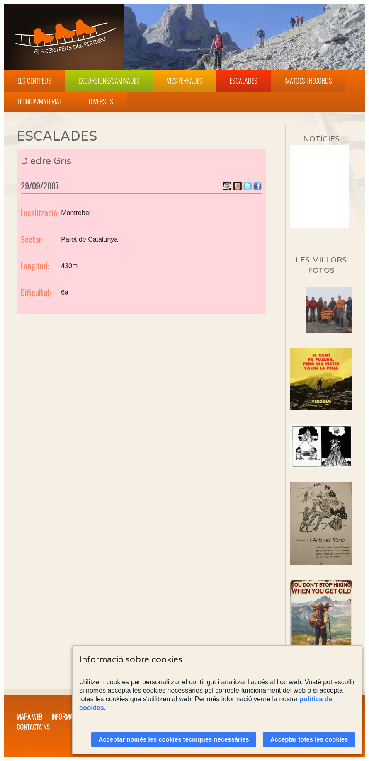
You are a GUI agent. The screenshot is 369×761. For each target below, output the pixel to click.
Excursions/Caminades (109, 80)
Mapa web (29, 716)
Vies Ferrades (185, 80)
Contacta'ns (33, 727)
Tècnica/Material (39, 101)
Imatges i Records (308, 80)
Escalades (243, 80)
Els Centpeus (34, 80)
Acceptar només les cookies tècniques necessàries (174, 739)
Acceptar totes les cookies (309, 739)
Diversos (101, 101)
